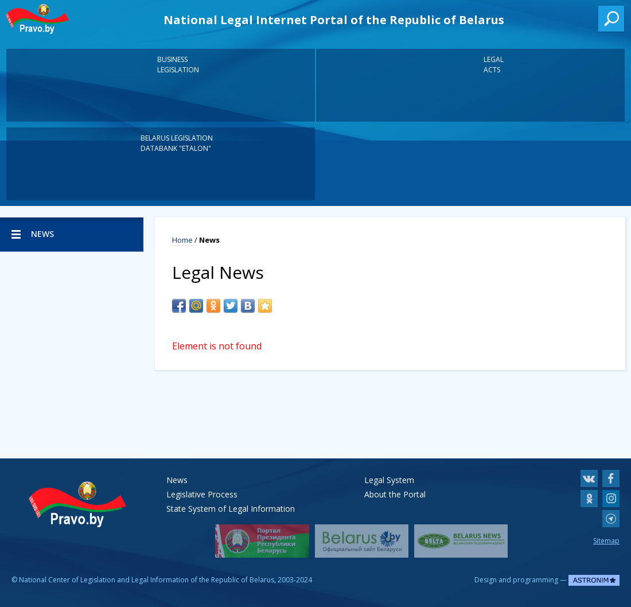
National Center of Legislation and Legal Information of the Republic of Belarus (146, 580)
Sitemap (606, 541)
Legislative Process (201, 494)
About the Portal (395, 494)
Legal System (389, 479)
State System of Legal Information (230, 508)
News (177, 479)
